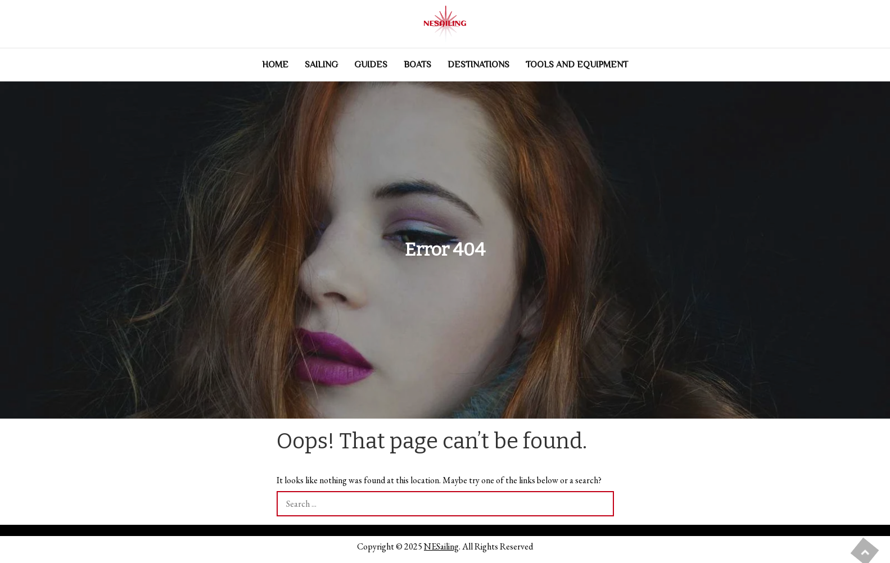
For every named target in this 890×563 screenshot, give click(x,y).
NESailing (441, 546)
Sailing (321, 65)
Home (275, 65)
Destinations (478, 65)
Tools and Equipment (577, 65)
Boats (417, 65)
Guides (370, 65)
